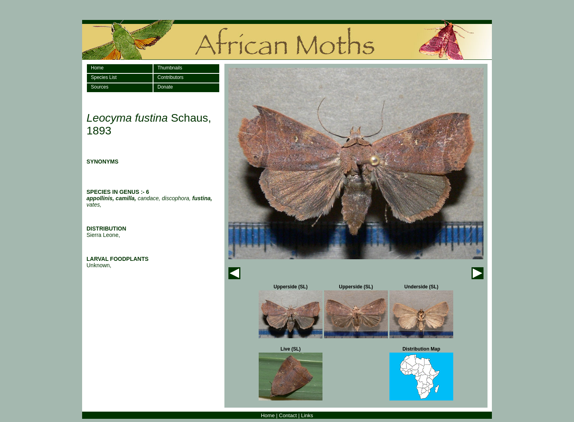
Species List (104, 77)
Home (97, 68)
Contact (288, 415)
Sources (99, 87)
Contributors (170, 77)
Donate (165, 87)
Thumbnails (169, 68)
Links (307, 415)
